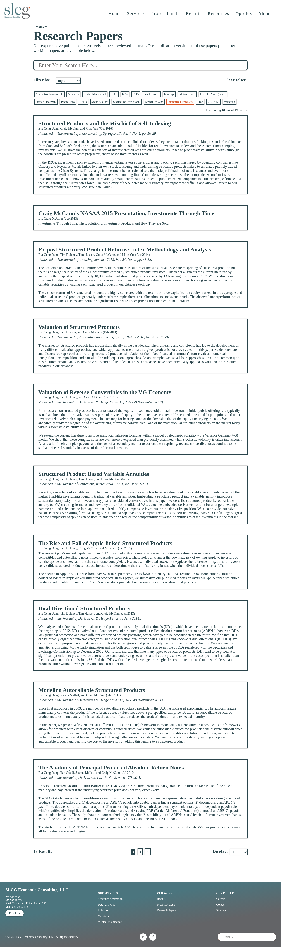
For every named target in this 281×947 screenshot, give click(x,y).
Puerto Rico (68, 101)
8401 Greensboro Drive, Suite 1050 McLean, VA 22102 (25, 905)
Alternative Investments (49, 93)
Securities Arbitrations (111, 898)
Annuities (73, 93)
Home (115, 15)
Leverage (169, 93)
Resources (219, 15)
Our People (225, 893)
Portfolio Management (213, 93)
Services (136, 15)
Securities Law (100, 101)
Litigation (103, 910)
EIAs (125, 93)
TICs (200, 101)
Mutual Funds (187, 93)
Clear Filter (235, 80)
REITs (83, 101)
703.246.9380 (12, 897)
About (265, 15)
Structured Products (180, 101)
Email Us (14, 913)
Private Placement (46, 101)
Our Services (108, 893)
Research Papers (166, 910)
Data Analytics (106, 904)
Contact (220, 904)
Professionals (165, 15)
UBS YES (213, 101)
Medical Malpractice (110, 921)
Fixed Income (151, 93)
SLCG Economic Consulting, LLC (36, 889)
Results (194, 15)
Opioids (244, 15)
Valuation (229, 101)
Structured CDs (154, 101)
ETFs (136, 93)
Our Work (165, 893)
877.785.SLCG (13, 900)
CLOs (114, 93)
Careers (220, 898)
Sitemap (221, 910)
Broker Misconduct (95, 93)
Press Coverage (166, 904)
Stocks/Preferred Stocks (126, 101)
